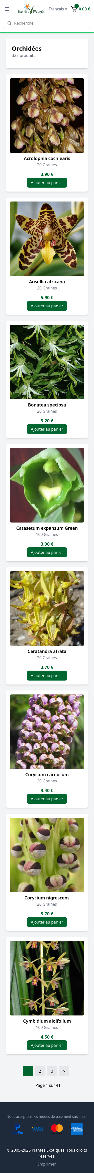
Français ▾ (58, 9)
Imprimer (47, 1164)
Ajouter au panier (47, 182)
